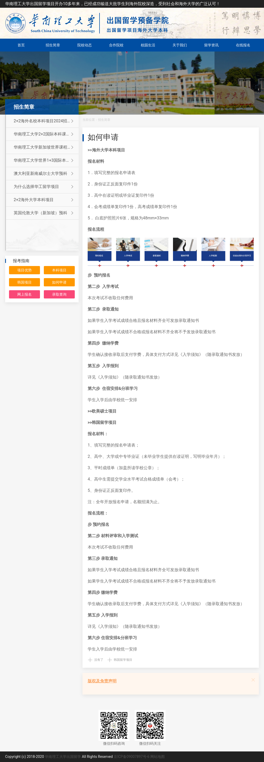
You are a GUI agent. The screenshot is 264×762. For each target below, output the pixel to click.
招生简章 (53, 45)
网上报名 (24, 294)
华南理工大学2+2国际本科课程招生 (46, 134)
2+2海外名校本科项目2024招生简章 (46, 121)
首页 (21, 45)
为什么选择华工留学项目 (44, 186)
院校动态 (84, 45)
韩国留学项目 (123, 660)
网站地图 (157, 757)
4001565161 (242, 11)
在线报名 (212, 11)
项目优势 (24, 270)
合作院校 (116, 45)
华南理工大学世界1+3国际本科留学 (46, 160)
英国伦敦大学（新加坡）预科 (44, 213)
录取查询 (59, 294)
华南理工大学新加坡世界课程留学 (45, 147)
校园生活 (148, 45)
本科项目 (59, 270)
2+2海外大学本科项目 (44, 199)
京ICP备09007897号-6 (131, 757)
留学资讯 (211, 45)
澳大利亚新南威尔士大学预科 (44, 173)
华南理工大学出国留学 (63, 757)
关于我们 (179, 45)
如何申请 (59, 282)
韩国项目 (24, 282)
